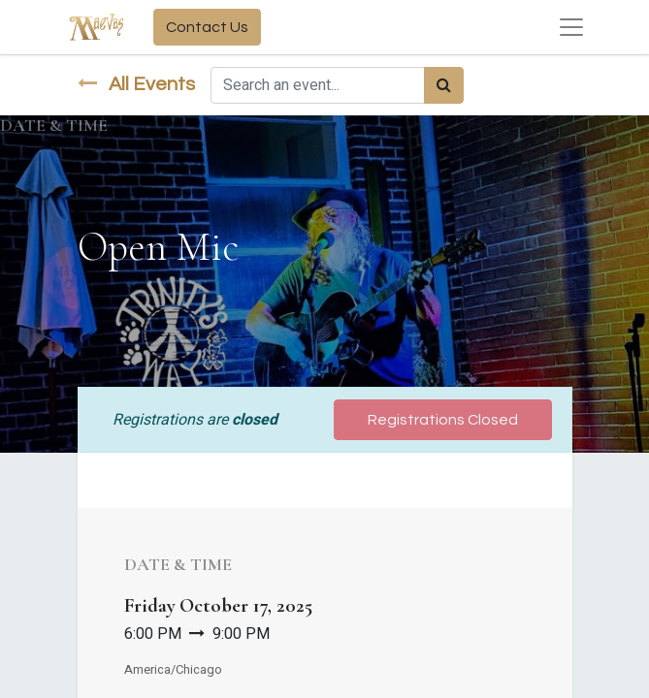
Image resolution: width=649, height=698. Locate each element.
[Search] (444, 85)
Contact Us (207, 27)
